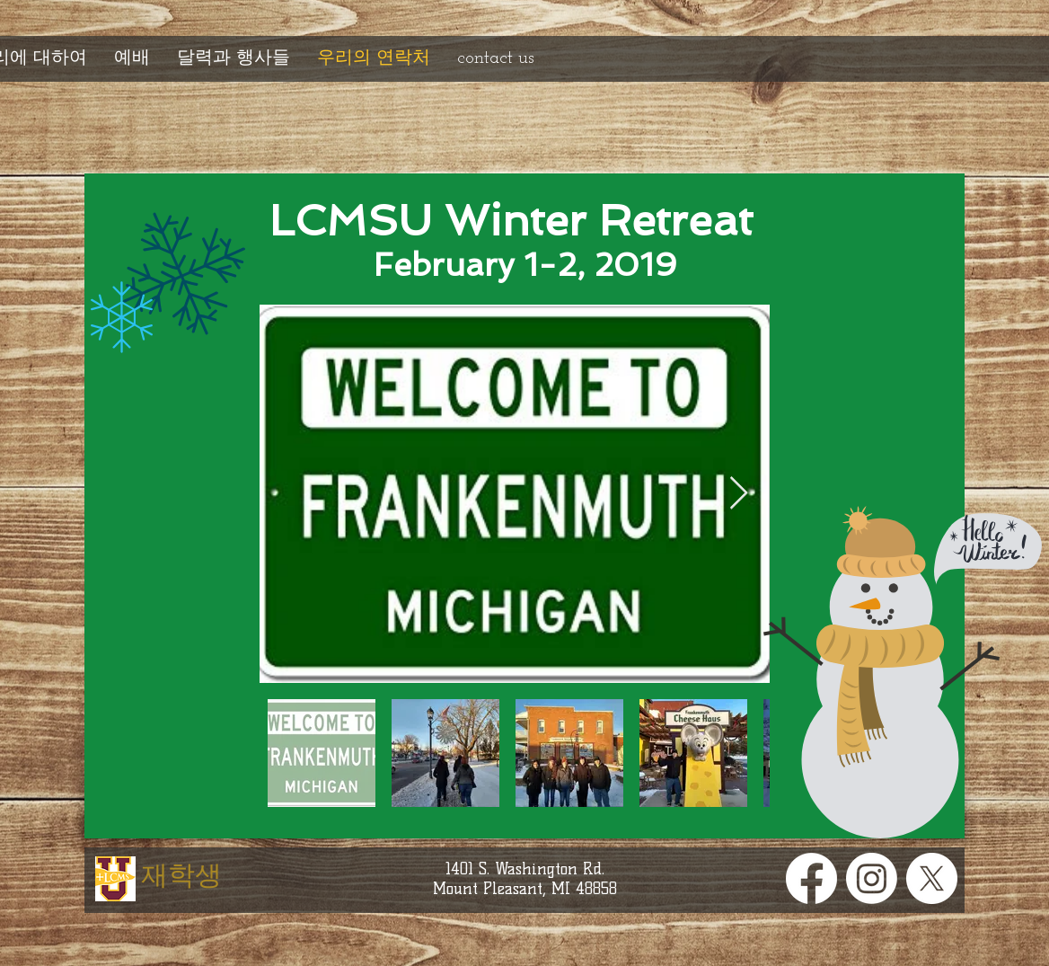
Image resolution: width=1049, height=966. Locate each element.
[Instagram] (871, 878)
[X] (931, 878)
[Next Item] (738, 493)
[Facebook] (811, 878)
